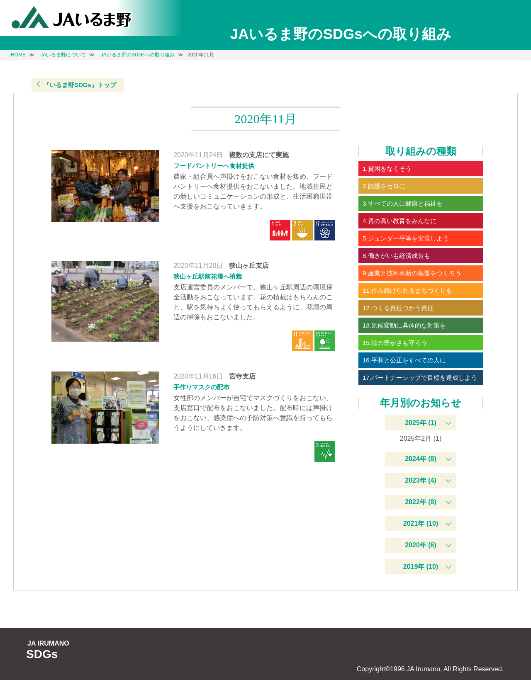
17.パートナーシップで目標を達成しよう (420, 377)
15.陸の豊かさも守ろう (395, 342)
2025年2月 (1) (421, 438)
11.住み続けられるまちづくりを (407, 290)
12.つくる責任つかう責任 (398, 307)
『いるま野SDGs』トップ (79, 84)
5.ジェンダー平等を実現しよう (406, 238)
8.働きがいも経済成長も (396, 255)
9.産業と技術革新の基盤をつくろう (412, 273)
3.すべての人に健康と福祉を (403, 203)
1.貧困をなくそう (387, 168)
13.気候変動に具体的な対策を (404, 325)
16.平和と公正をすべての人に (404, 360)
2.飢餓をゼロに (384, 185)
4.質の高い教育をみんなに (399, 220)
